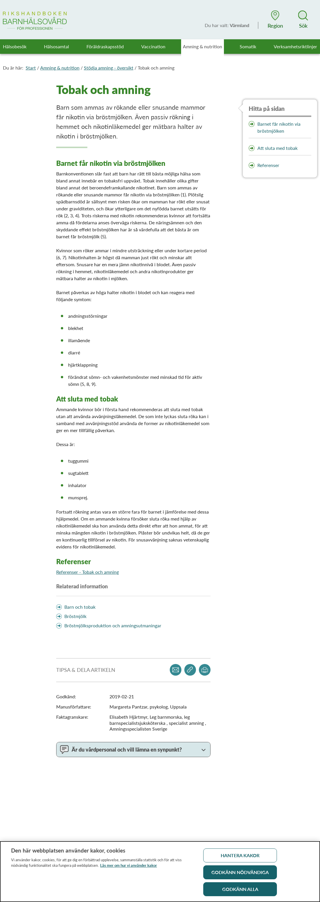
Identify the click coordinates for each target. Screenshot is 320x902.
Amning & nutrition (59, 67)
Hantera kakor (240, 857)
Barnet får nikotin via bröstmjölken (278, 127)
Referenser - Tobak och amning (87, 572)
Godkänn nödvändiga (240, 874)
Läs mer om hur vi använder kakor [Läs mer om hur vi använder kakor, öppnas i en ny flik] (128, 867)
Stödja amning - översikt (108, 67)
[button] (275, 19)
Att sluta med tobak (277, 148)
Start (31, 67)
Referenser (268, 165)
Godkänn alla (240, 891)
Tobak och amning (156, 67)
